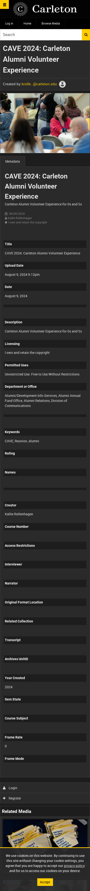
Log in (9, 23)
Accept (45, 882)
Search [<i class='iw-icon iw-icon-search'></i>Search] (86, 34)
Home (27, 23)
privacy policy (74, 865)
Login (10, 788)
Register (12, 798)
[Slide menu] (4, 4)
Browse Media (51, 23)
